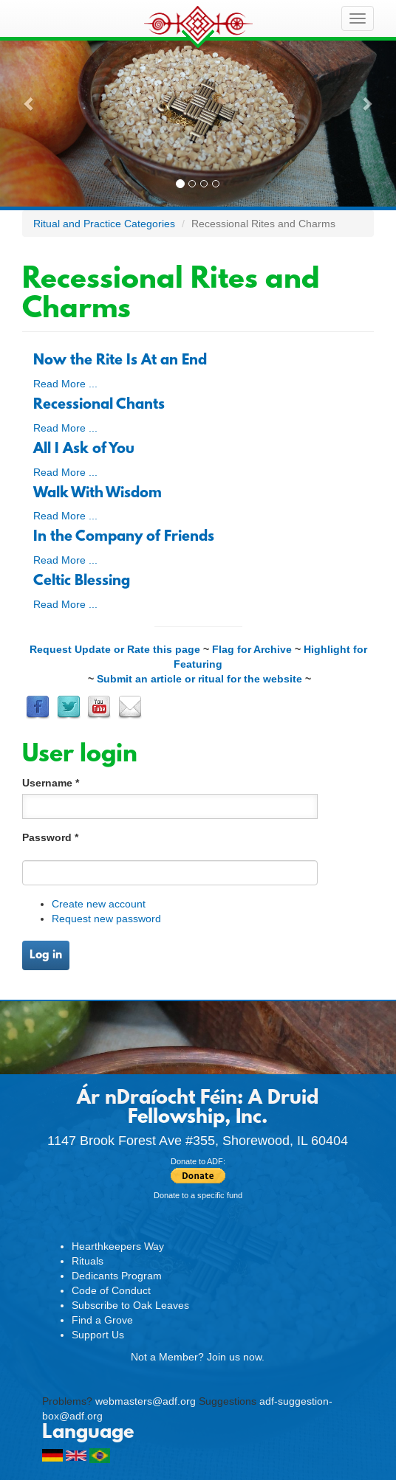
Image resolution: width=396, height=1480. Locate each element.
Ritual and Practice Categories (104, 223)
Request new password (106, 918)
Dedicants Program (117, 1276)
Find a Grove (102, 1320)
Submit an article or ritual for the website (199, 679)
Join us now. (235, 1357)
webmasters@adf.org (145, 1401)
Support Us (98, 1335)
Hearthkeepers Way (118, 1246)
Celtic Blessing (81, 581)
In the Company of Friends (123, 537)
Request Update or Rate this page (115, 649)
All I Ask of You (83, 449)
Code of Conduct (111, 1290)
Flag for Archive (252, 649)
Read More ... (65, 384)
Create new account (99, 904)
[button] (29, 103)
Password (50, 837)
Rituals (87, 1261)
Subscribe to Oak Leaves (130, 1305)
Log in (46, 955)
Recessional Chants (99, 405)
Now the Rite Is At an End (120, 361)
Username (50, 783)
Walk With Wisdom (97, 493)
